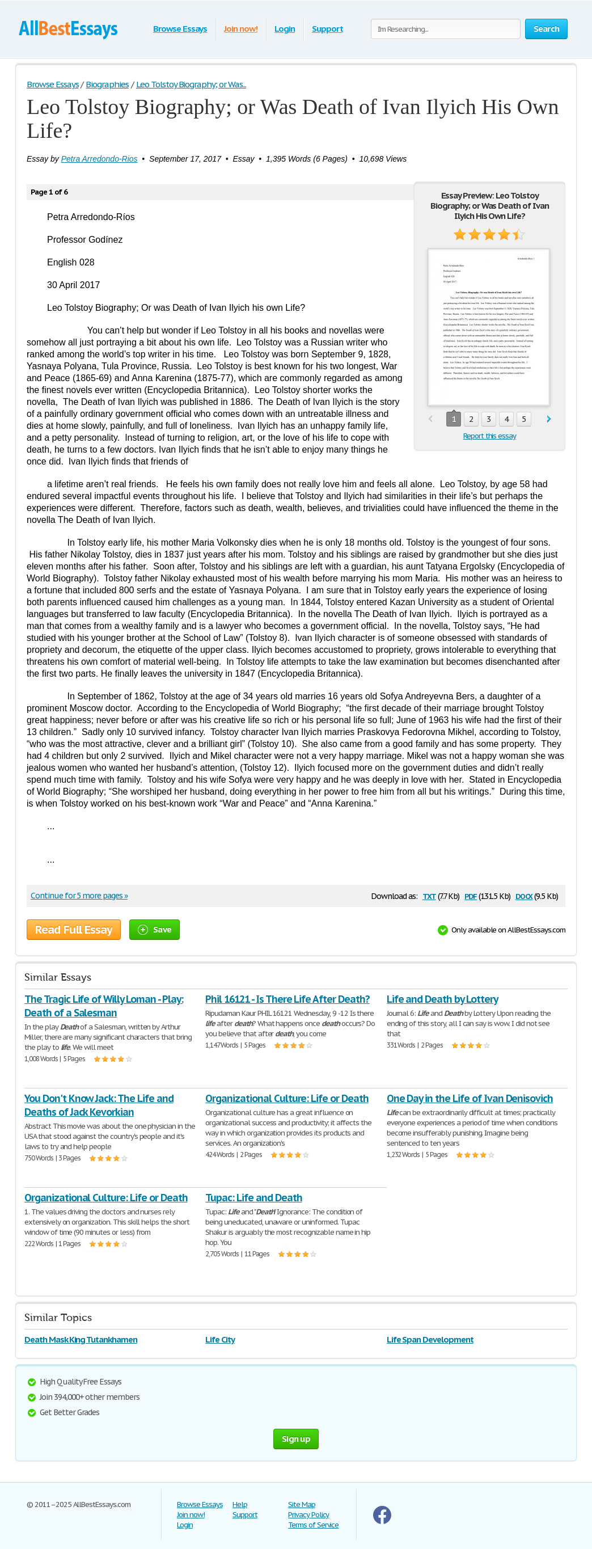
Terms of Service (313, 1525)
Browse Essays (180, 28)
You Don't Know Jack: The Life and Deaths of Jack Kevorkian (99, 1105)
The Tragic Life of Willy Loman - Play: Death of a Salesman (103, 1006)
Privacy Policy (308, 1515)
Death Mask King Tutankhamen (80, 1339)
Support (327, 28)
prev (430, 419)
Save (154, 929)
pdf (470, 895)
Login (284, 28)
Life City (220, 1339)
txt (429, 895)
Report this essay (489, 436)
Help (239, 1504)
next (549, 419)
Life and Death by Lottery (442, 999)
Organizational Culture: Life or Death (287, 1098)
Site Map (301, 1504)
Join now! (240, 28)
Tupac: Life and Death (253, 1197)
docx (524, 895)
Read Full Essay (73, 929)
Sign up (296, 1438)
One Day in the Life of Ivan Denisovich (470, 1098)
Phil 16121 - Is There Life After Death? (287, 999)
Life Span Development (430, 1339)
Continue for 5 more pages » (79, 895)
